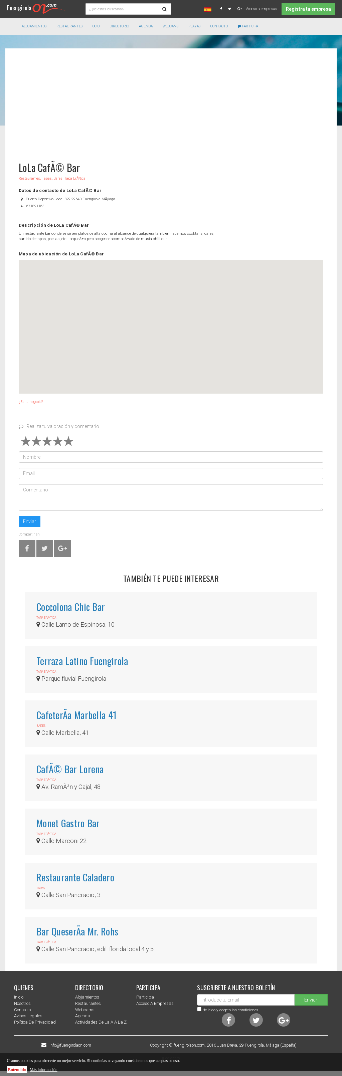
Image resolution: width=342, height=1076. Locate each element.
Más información (43, 1069)
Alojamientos (87, 997)
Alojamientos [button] (34, 26)
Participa (248, 26)
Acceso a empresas (261, 9)
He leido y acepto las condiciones (230, 1010)
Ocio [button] (96, 26)
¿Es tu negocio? (31, 402)
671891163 (35, 206)
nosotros (22, 1003)
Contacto (219, 26)
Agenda (146, 26)
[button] (171, 320)
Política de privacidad (35, 1022)
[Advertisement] (171, 102)
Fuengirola (36, 7)
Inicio (18, 997)
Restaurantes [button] (69, 26)
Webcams (170, 26)
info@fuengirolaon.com (70, 1045)
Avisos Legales (28, 1015)
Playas (194, 26)
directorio (119, 26)
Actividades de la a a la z (101, 1022)
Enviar (29, 521)
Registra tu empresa (308, 9)
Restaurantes (88, 1003)
